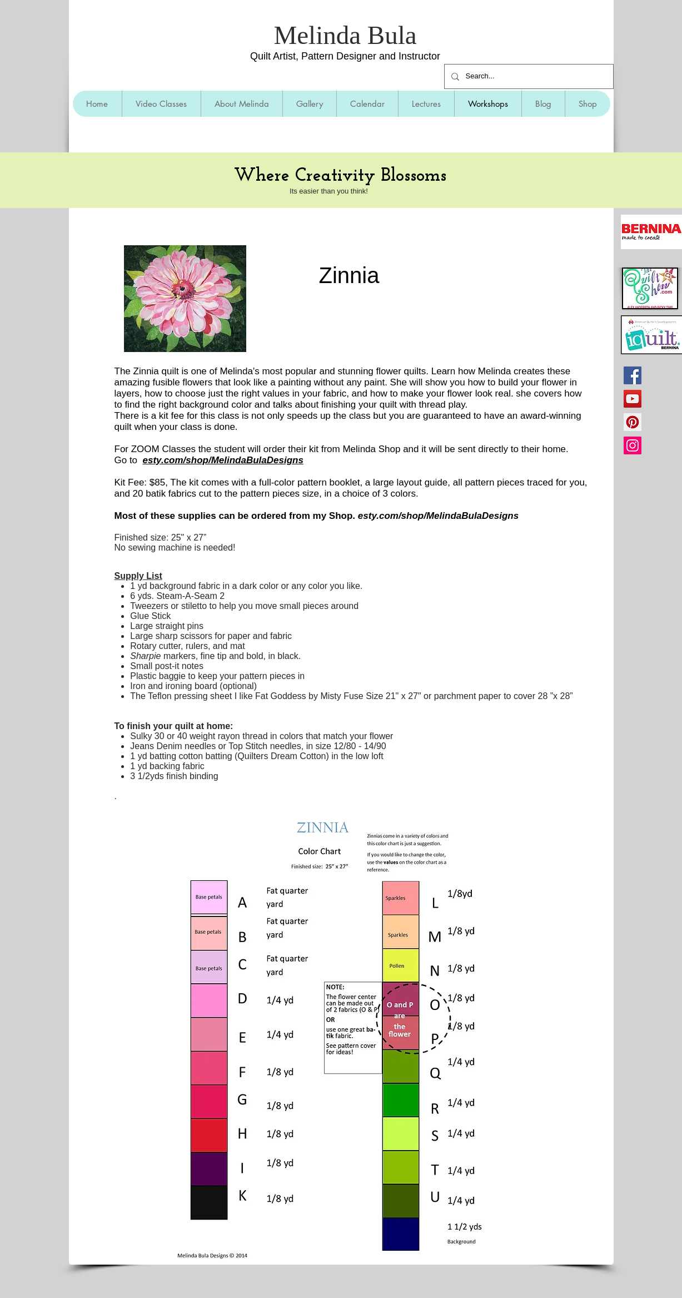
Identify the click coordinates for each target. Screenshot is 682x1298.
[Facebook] (632, 375)
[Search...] (528, 76)
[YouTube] (632, 399)
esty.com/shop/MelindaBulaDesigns (223, 460)
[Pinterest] (632, 422)
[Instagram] (632, 445)
